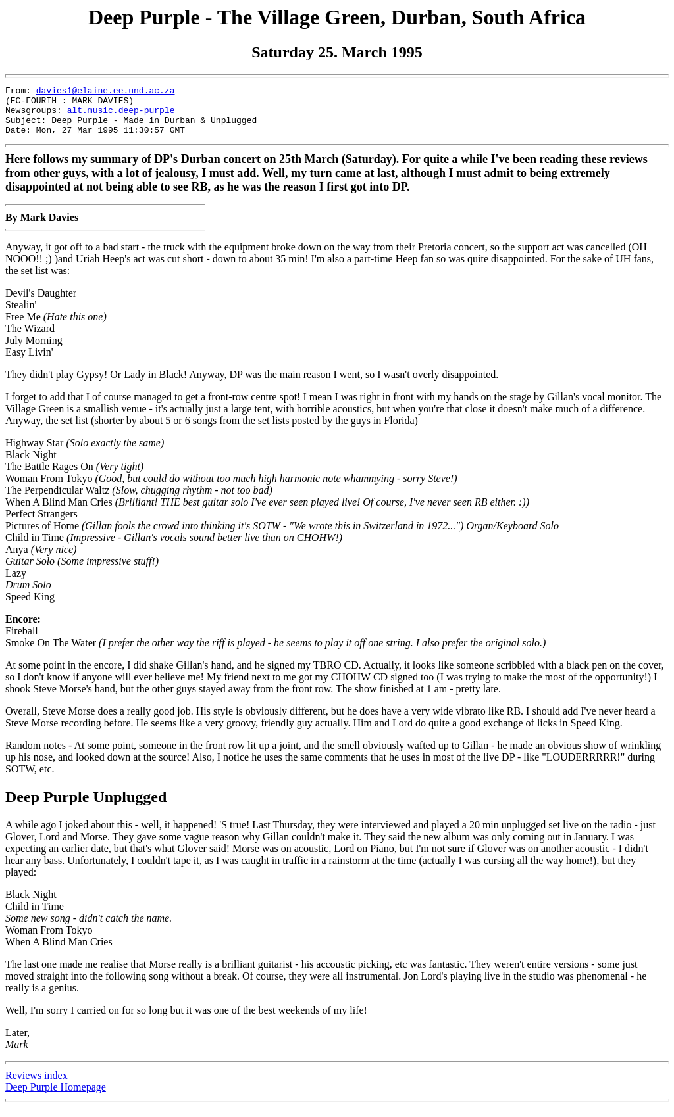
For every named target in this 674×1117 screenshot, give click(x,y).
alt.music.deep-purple (121, 116)
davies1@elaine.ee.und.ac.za (105, 92)
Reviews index (36, 1085)
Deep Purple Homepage (55, 1097)
